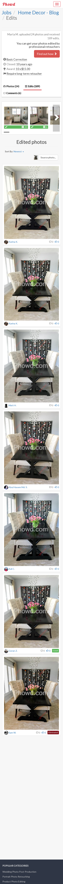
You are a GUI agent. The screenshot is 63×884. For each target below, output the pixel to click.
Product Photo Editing (13, 881)
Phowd (8, 4)
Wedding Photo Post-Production (19, 871)
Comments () (12, 93)
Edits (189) (32, 86)
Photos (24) (11, 86)
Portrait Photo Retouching (16, 876)
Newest (19, 151)
